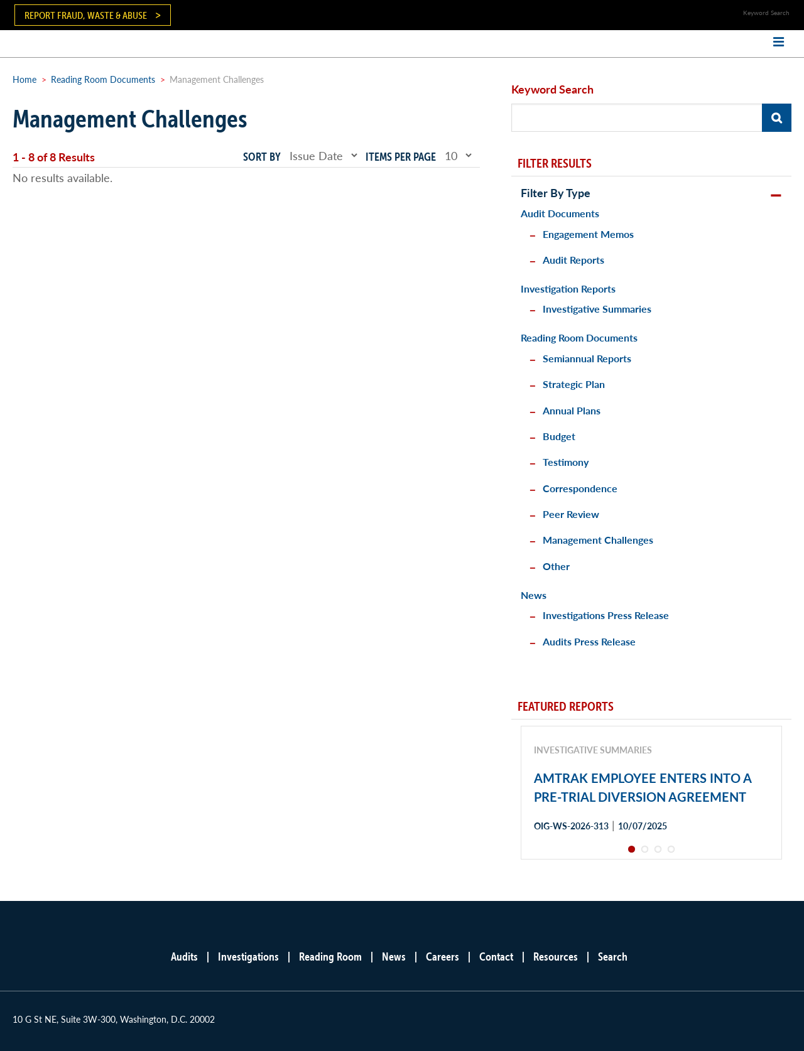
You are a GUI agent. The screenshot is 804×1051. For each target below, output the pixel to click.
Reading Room (330, 956)
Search (612, 956)
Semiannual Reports (587, 358)
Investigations (248, 956)
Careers (442, 956)
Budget (559, 436)
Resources (555, 956)
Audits (184, 956)
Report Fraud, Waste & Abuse (85, 15)
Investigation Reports (568, 288)
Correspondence (580, 488)
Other (556, 566)
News (533, 595)
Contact (496, 956)
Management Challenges (598, 539)
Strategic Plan (574, 384)
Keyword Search (552, 89)
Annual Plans (571, 410)
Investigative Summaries (597, 308)
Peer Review (571, 514)
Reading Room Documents (103, 79)
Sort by (262, 156)
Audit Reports (573, 259)
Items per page (401, 156)
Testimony (566, 462)
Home (24, 79)
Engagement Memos (588, 234)
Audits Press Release (589, 641)
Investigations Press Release (606, 615)
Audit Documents (560, 213)
